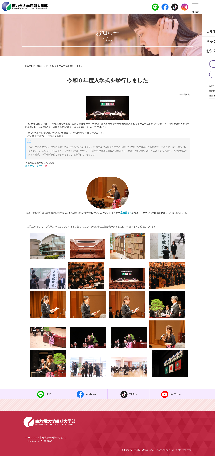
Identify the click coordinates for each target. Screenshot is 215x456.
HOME (29, 66)
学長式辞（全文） (34, 166)
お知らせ (41, 66)
